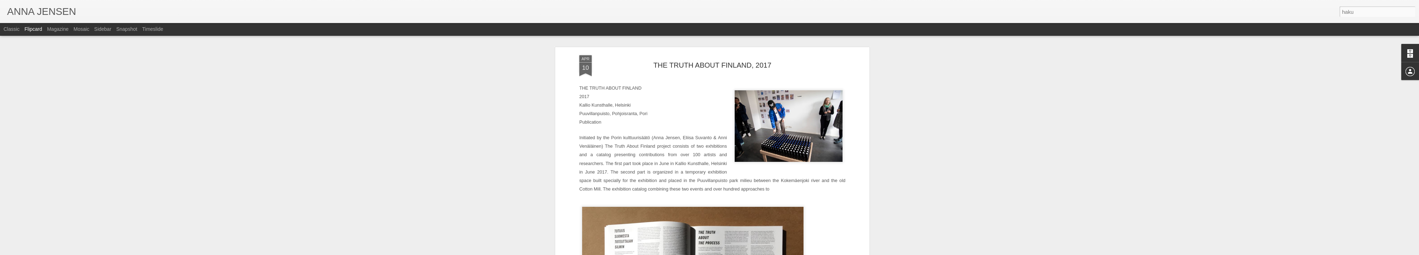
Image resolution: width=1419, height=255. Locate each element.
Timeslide (152, 29)
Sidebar (102, 29)
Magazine (58, 29)
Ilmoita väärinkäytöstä (761, 251)
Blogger (733, 251)
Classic (12, 29)
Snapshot (126, 29)
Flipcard (33, 29)
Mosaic (81, 29)
